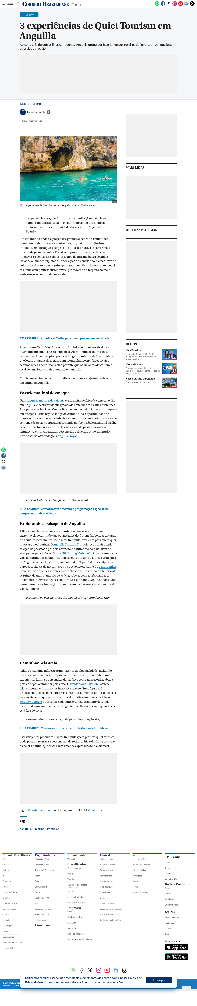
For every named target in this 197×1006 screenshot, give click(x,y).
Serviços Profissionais (76, 897)
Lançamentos (106, 875)
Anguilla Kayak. (68, 436)
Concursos (42, 925)
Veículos (71, 879)
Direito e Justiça (9, 903)
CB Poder (169, 873)
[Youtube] (180, 5)
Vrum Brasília (171, 879)
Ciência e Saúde (9, 909)
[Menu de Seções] (8, 3)
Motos (135, 887)
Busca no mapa (106, 870)
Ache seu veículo (140, 859)
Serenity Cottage (31, 701)
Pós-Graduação (42, 914)
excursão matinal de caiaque (45, 400)
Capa (4, 859)
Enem (37, 881)
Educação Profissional (44, 909)
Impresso (74, 908)
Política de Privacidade (12, 942)
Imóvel (105, 855)
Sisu (36, 903)
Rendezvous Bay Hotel (84, 684)
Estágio (38, 875)
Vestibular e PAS (42, 898)
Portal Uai (169, 923)
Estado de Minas (172, 917)
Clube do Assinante (75, 934)
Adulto (70, 891)
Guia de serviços (107, 887)
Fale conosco (40, 920)
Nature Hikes (107, 566)
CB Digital (71, 922)
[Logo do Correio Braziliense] (45, 4)
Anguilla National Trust (68, 544)
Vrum (137, 855)
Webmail (71, 859)
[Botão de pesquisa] (17, 3)
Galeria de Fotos (107, 903)
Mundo (5, 887)
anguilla (26, 829)
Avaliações (137, 875)
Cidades (6, 864)
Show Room (105, 892)
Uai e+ (168, 928)
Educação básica (42, 859)
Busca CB (71, 928)
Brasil (4, 875)
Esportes (6, 898)
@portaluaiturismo (40, 810)
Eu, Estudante (45, 855)
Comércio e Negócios (76, 902)
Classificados (76, 864)
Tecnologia (7, 925)
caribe (40, 829)
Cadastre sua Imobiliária (110, 920)
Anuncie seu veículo (141, 864)
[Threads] (192, 5)
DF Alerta (169, 862)
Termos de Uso (9, 948)
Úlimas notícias (106, 881)
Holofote (6, 920)
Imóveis (70, 873)
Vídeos (136, 881)
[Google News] (186, 5)
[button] (125, 982)
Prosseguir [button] (159, 980)
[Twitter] (169, 5)
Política (5, 870)
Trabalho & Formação (44, 870)
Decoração (105, 898)
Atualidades (170, 899)
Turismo (36, 104)
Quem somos (8, 937)
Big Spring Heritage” (76, 553)
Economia (6, 881)
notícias (54, 829)
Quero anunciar (74, 868)
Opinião (5, 914)
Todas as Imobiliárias (109, 914)
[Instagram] (174, 5)
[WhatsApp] (157, 5)
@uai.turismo (97, 810)
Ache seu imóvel (107, 859)
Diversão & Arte (9, 892)
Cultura (38, 892)
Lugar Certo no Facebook (111, 909)
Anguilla (25, 347)
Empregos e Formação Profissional (77, 886)
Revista (168, 893)
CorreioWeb (76, 855)
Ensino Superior (42, 864)
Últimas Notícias (42, 887)
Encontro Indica (172, 905)
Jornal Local (170, 868)
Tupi (167, 934)
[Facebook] (163, 5)
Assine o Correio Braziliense (79, 939)
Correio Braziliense (16, 855)
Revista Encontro (177, 884)
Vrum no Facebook (141, 892)
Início (23, 104)
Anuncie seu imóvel (108, 864)
